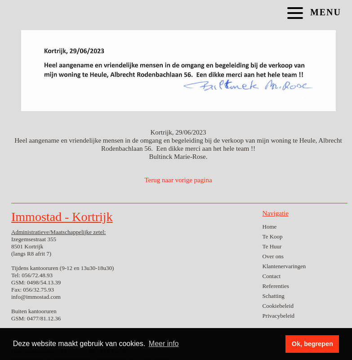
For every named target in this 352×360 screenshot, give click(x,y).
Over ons (273, 256)
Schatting (274, 295)
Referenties (276, 286)
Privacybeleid (278, 315)
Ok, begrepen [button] (312, 343)
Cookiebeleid (278, 305)
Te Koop (273, 236)
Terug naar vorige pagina (178, 180)
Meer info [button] (164, 343)
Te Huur (272, 246)
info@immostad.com (36, 296)
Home (270, 226)
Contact (272, 276)
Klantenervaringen (284, 266)
